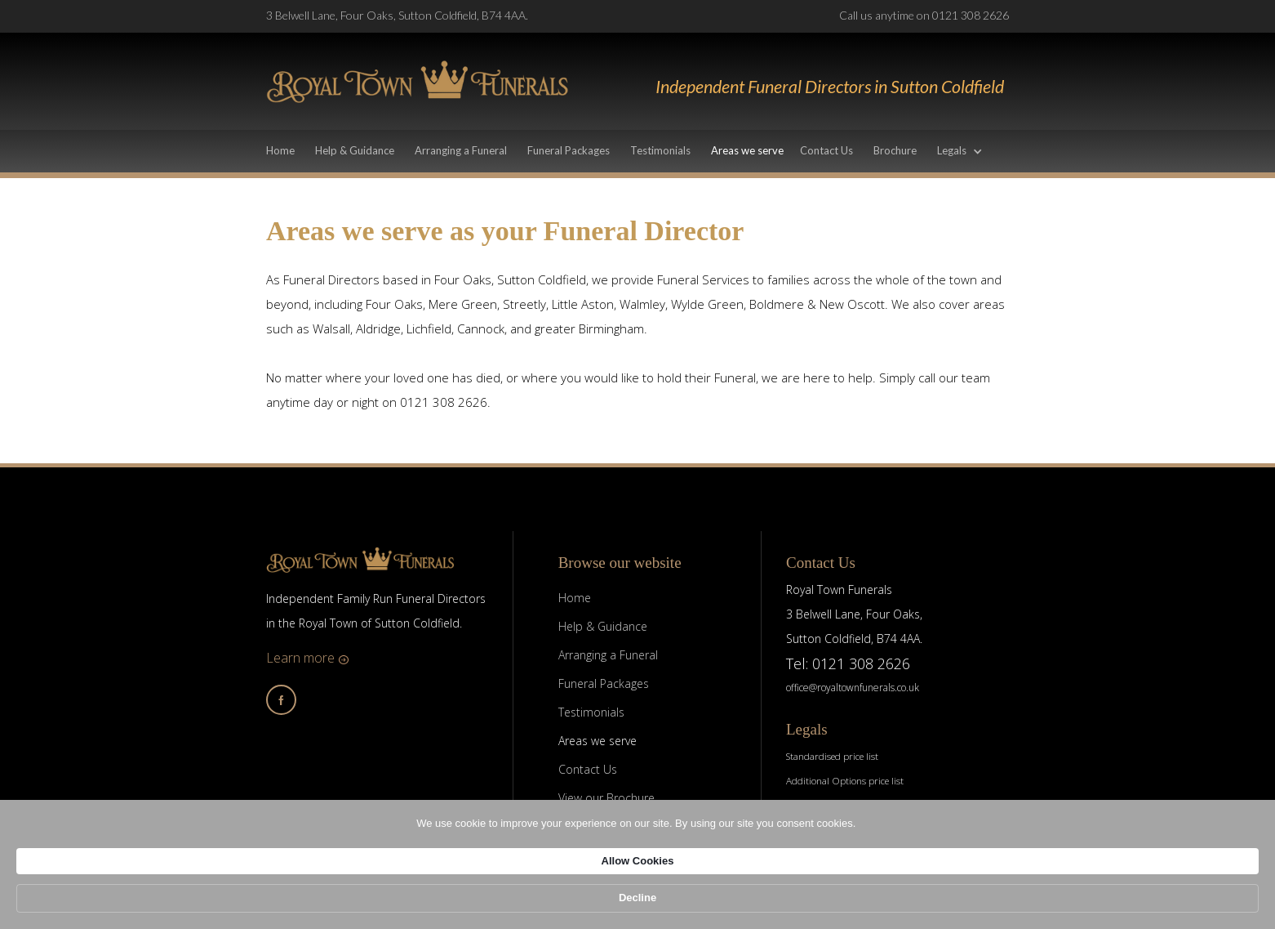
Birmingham (611, 328)
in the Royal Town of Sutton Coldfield (363, 623)
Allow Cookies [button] (864, 903)
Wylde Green (707, 304)
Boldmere (776, 304)
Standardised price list (832, 756)
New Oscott (852, 304)
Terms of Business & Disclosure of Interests (874, 805)
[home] (417, 81)
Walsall (331, 328)
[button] (968, 152)
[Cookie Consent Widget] (637, 905)
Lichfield (428, 328)
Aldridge (378, 328)
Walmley (642, 304)
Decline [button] (969, 904)
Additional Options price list (845, 781)
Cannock (480, 328)
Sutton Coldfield (541, 279)
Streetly (524, 304)
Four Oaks (462, 279)
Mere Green (463, 304)
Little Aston (583, 304)
